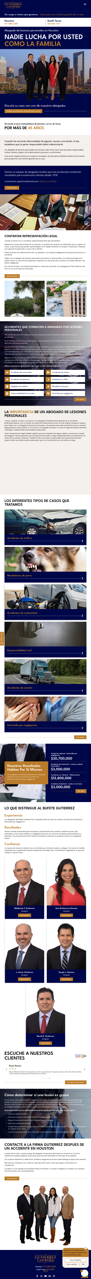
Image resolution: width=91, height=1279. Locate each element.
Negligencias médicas (19, 386)
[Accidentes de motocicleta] (7, 372)
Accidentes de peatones (20, 379)
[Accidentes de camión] (48, 372)
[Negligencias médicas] (7, 386)
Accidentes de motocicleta (21, 372)
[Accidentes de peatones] (7, 379)
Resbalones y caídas (60, 379)
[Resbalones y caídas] (48, 379)
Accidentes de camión (60, 372)
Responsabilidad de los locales (23, 393)
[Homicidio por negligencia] (48, 393)
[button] (84, 4)
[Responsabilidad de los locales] (7, 393)
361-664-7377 (53, 24)
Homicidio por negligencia (62, 393)
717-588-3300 (11, 24)
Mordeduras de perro (60, 386)
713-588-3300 (45, 1266)
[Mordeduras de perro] (48, 386)
